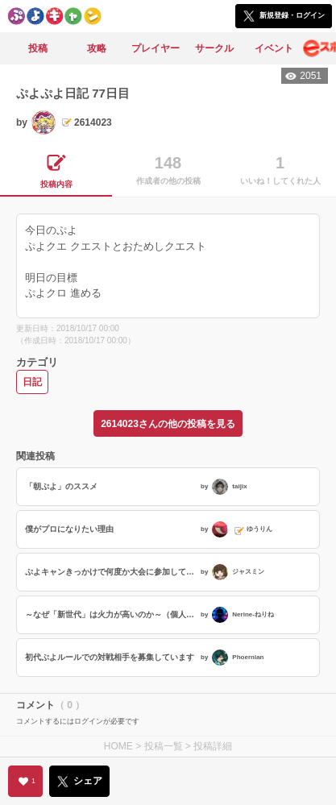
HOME (118, 746)
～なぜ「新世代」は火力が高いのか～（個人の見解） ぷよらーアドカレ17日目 (111, 614)
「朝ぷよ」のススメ (61, 486)
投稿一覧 (163, 746)
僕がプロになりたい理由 (69, 529)
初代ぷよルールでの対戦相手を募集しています (109, 657)
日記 (32, 382)
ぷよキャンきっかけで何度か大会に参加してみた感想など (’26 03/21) (111, 571)
